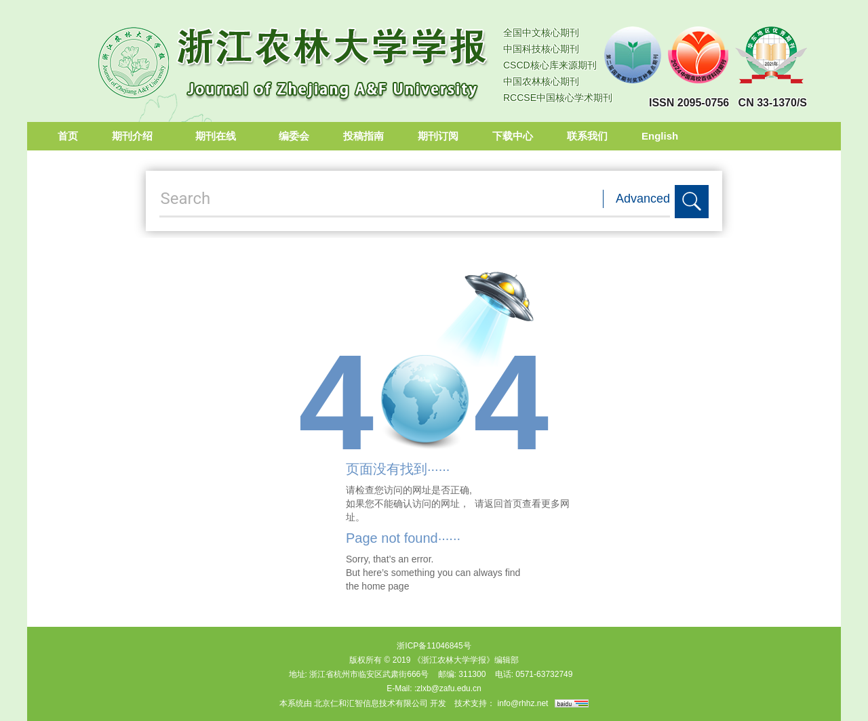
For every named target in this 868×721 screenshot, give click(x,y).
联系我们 (587, 136)
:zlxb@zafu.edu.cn (447, 688)
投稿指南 (363, 136)
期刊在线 (220, 136)
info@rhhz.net (523, 703)
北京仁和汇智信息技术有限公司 (371, 703)
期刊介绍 (136, 136)
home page (385, 586)
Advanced (643, 198)
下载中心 (512, 136)
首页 (68, 136)
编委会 (294, 136)
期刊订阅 (438, 136)
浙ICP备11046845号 (434, 646)
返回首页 (503, 503)
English (660, 136)
